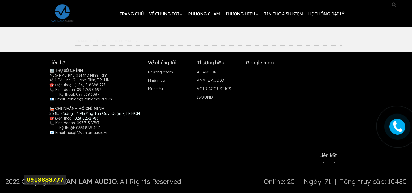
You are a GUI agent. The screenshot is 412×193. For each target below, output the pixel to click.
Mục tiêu (155, 88)
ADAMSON (207, 72)
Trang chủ (132, 13)
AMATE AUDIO (210, 80)
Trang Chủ (86, 41)
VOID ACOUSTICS (214, 88)
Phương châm (204, 13)
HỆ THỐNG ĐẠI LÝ (326, 13)
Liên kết (328, 155)
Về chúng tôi (164, 13)
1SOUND (205, 97)
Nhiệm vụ (156, 80)
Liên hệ (57, 63)
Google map (120, 41)
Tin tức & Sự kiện (283, 13)
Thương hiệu (240, 13)
